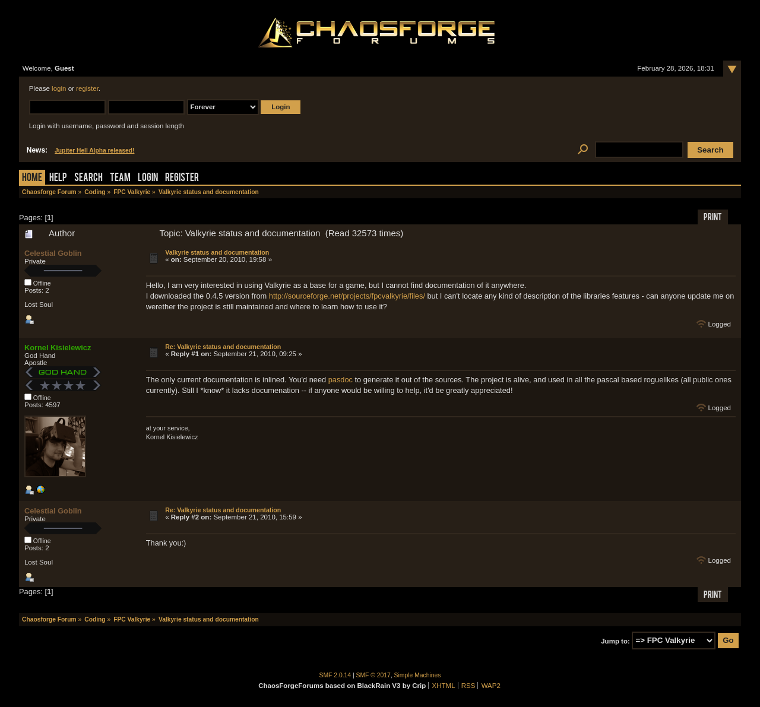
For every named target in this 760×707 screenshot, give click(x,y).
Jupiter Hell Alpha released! (94, 150)
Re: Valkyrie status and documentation (223, 346)
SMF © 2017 (373, 675)
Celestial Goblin (53, 253)
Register (182, 178)
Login (148, 178)
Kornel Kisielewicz (57, 347)
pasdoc (340, 379)
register (87, 88)
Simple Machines (417, 675)
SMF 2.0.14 (335, 675)
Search (88, 178)
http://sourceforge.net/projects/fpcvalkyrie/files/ (347, 295)
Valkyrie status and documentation (217, 252)
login (59, 88)
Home (32, 178)
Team (120, 178)
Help (58, 178)
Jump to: (615, 640)
